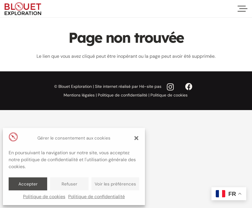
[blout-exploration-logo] (23, 8)
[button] (136, 138)
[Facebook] (188, 87)
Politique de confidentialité (96, 197)
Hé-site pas (150, 86)
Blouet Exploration (75, 86)
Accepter (28, 184)
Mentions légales (79, 95)
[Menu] (243, 8)
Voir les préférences (115, 184)
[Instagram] (170, 87)
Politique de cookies (44, 197)
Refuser (69, 184)
